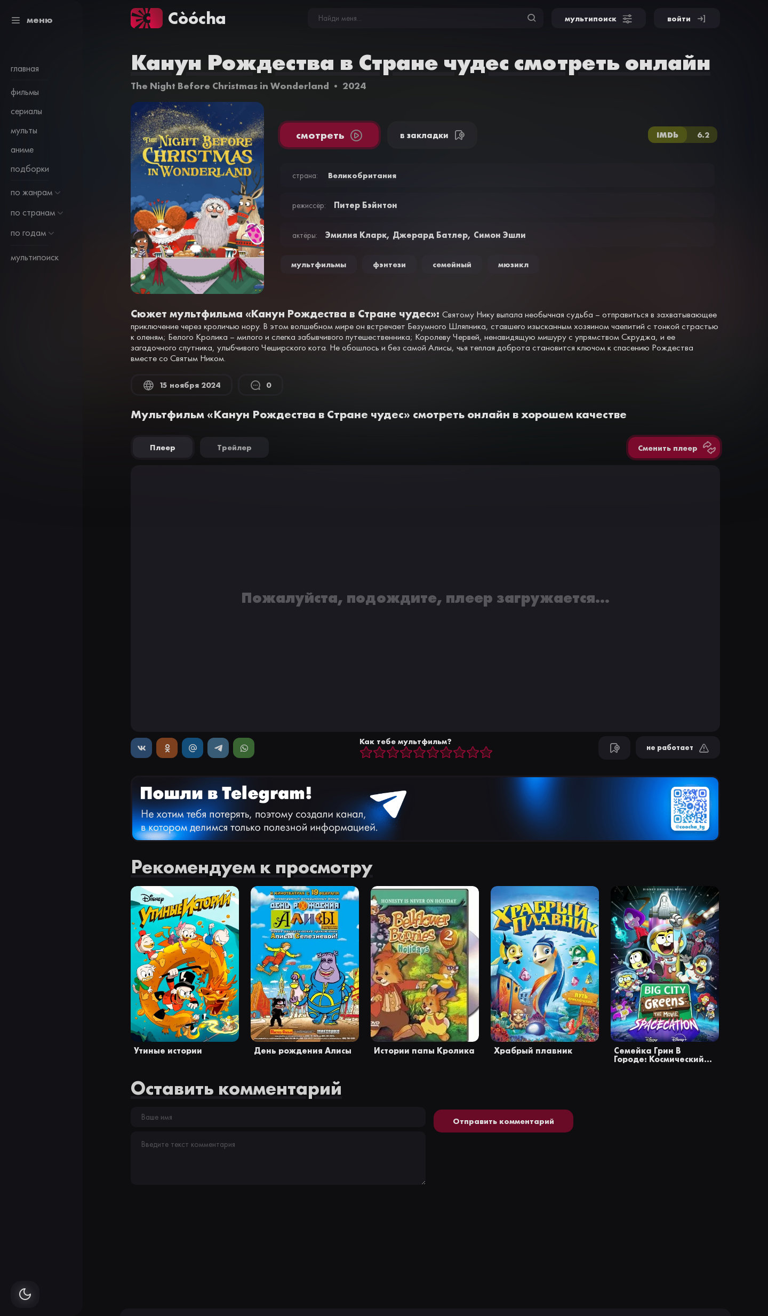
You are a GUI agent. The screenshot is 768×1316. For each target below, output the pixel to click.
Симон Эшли (500, 234)
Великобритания (362, 175)
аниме (22, 149)
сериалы (26, 111)
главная (25, 68)
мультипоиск (35, 257)
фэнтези (389, 264)
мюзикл (513, 264)
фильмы (25, 92)
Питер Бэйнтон (365, 205)
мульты (24, 130)
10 (486, 753)
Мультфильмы (318, 264)
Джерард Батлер (430, 234)
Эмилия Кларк (356, 234)
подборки (30, 168)
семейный (452, 264)
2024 (354, 85)
